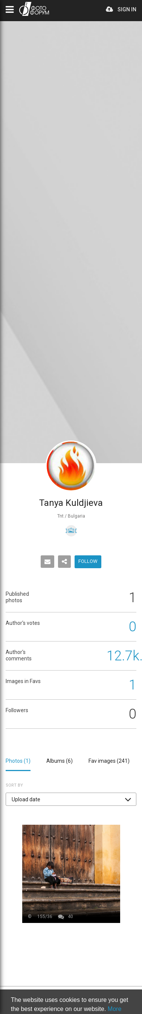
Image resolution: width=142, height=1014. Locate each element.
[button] (71, 799)
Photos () (18, 761)
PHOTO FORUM (34, 9)
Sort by (14, 785)
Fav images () (109, 761)
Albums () (59, 761)
